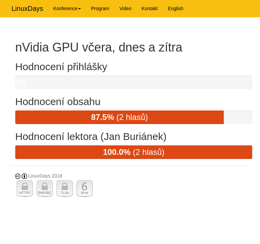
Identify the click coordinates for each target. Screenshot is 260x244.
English (175, 8)
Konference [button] (67, 8)
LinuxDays (27, 8)
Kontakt (149, 8)
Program (100, 8)
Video (126, 8)
